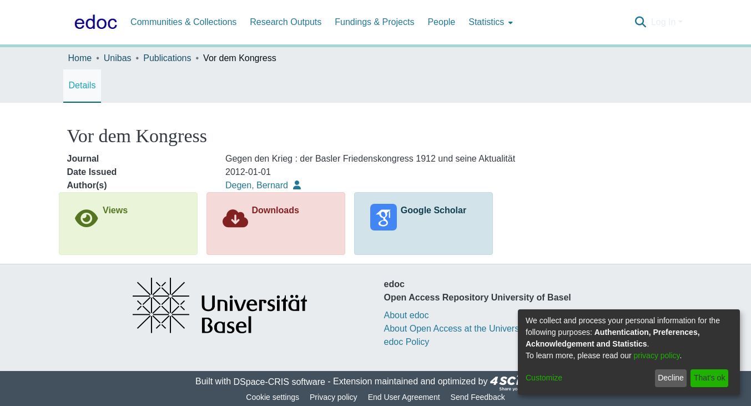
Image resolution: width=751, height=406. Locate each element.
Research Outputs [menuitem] (285, 22)
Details (82, 85)
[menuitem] (489, 22)
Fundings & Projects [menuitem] (374, 22)
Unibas (118, 58)
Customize (544, 377)
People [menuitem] (441, 22)
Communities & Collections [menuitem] (183, 22)
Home (80, 58)
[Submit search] (641, 22)
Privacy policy (333, 397)
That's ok (709, 377)
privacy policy (657, 355)
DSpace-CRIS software (279, 382)
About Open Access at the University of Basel (473, 328)
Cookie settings (272, 397)
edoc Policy (407, 342)
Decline (671, 377)
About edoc (406, 315)
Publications (167, 58)
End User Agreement (404, 397)
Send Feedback (478, 397)
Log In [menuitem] (663, 22)
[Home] (94, 22)
